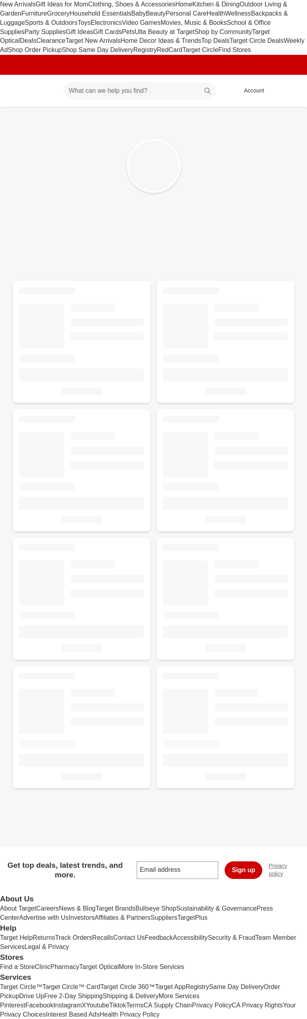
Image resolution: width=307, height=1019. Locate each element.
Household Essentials (100, 13)
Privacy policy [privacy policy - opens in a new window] (288, 870)
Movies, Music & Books (194, 22)
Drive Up (31, 996)
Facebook (39, 1005)
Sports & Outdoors (51, 22)
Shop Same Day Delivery (98, 49)
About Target (18, 908)
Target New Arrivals (93, 40)
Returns (44, 937)
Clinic (42, 966)
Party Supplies (45, 31)
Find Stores (234, 49)
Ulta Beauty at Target (164, 31)
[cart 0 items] (290, 91)
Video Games (141, 22)
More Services (179, 996)
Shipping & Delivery (131, 996)
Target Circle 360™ (127, 986)
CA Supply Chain (168, 1005)
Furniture (34, 13)
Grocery (58, 13)
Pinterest (12, 1005)
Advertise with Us (44, 917)
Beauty (156, 13)
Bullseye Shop (156, 908)
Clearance (51, 40)
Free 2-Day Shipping (73, 996)
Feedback (159, 937)
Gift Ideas (79, 31)
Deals (28, 40)
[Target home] (17, 90)
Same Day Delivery (236, 986)
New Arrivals (18, 4)
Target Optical (99, 966)
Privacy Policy (212, 1005)
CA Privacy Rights (257, 1005)
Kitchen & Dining (215, 4)
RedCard (169, 49)
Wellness (238, 13)
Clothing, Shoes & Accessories (131, 4)
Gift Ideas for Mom (62, 4)
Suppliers (164, 917)
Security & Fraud (231, 937)
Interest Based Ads (73, 1014)
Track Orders (73, 937)
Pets (128, 31)
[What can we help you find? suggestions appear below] (139, 91)
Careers (47, 908)
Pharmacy (64, 966)
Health (216, 13)
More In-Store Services (151, 966)
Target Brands (116, 908)
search (207, 91)
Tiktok (117, 1005)
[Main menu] (45, 91)
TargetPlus (192, 917)
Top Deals (215, 40)
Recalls (102, 937)
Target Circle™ (21, 986)
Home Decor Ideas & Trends (160, 40)
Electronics (106, 22)
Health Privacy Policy (129, 1014)
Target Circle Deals (257, 40)
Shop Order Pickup (35, 49)
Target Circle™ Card (71, 986)
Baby (138, 13)
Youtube (97, 1005)
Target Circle (200, 49)
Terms (135, 1005)
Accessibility (190, 937)
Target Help (16, 937)
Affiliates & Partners (123, 917)
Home (183, 4)
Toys (84, 22)
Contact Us (129, 937)
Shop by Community (223, 31)
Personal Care (185, 13)
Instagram (67, 1005)
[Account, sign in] (250, 91)
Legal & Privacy (46, 946)
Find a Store (17, 966)
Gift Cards (107, 31)
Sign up (243, 870)
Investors (82, 917)
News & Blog (77, 908)
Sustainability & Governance (216, 908)
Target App (170, 986)
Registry (145, 49)
